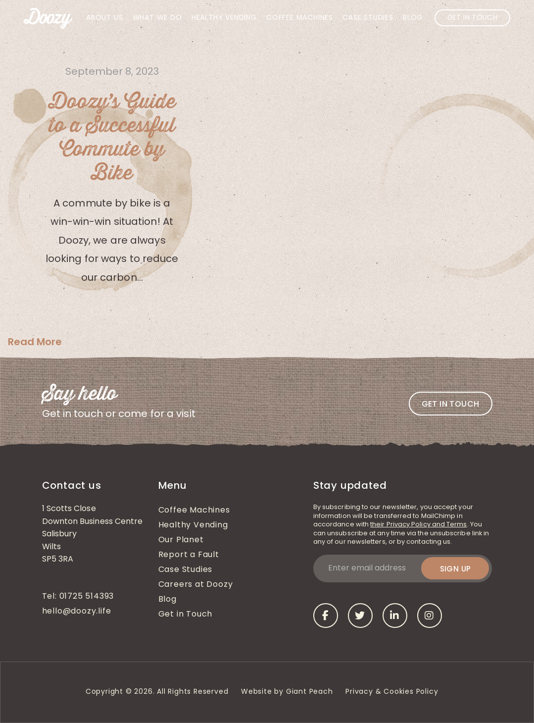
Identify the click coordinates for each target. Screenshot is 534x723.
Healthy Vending (224, 18)
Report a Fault (188, 555)
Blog (413, 18)
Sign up (455, 569)
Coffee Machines (299, 18)
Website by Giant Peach (287, 692)
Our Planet (181, 540)
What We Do (157, 18)
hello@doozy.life (76, 612)
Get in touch (451, 404)
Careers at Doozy (195, 585)
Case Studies (367, 18)
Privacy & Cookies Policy (392, 692)
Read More (35, 342)
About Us (104, 18)
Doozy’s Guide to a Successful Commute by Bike (112, 137)
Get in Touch (472, 18)
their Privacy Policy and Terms (418, 524)
